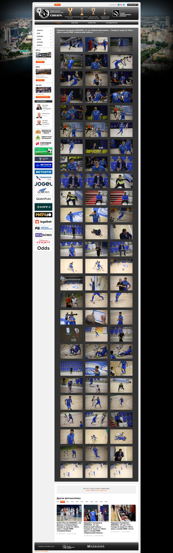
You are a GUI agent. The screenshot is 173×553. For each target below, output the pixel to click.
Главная (58, 23)
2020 (67, 501)
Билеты (39, 45)
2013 (101, 501)
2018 (77, 501)
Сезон (39, 39)
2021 (62, 501)
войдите (88, 490)
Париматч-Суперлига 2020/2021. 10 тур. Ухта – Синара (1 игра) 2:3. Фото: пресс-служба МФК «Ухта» (122, 526)
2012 (106, 501)
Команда (40, 36)
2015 (91, 501)
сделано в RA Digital (41, 551)
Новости (40, 30)
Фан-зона (74, 23)
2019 (72, 501)
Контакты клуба (132, 4)
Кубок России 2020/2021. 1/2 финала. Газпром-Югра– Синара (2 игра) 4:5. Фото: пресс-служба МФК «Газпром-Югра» (69, 527)
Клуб (38, 33)
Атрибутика (92, 23)
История (40, 42)
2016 (87, 501)
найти (56, 4)
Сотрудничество (112, 23)
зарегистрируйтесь (100, 490)
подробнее (39, 61)
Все (58, 501)
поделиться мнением (42, 97)
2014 (96, 501)
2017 (82, 501)
